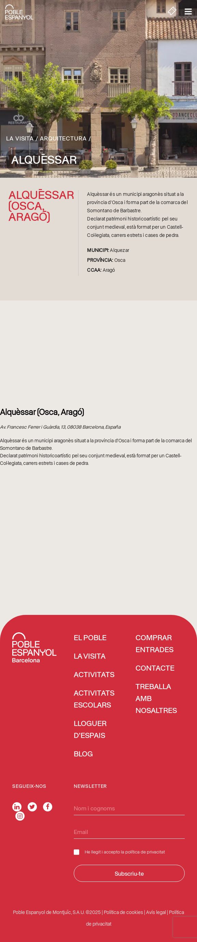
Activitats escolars (94, 699)
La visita (20, 138)
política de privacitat (145, 851)
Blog (83, 754)
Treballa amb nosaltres (156, 699)
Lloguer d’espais (90, 730)
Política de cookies (123, 912)
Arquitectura (63, 138)
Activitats (94, 675)
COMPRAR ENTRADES (154, 644)
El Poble (90, 638)
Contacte (155, 668)
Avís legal (156, 912)
